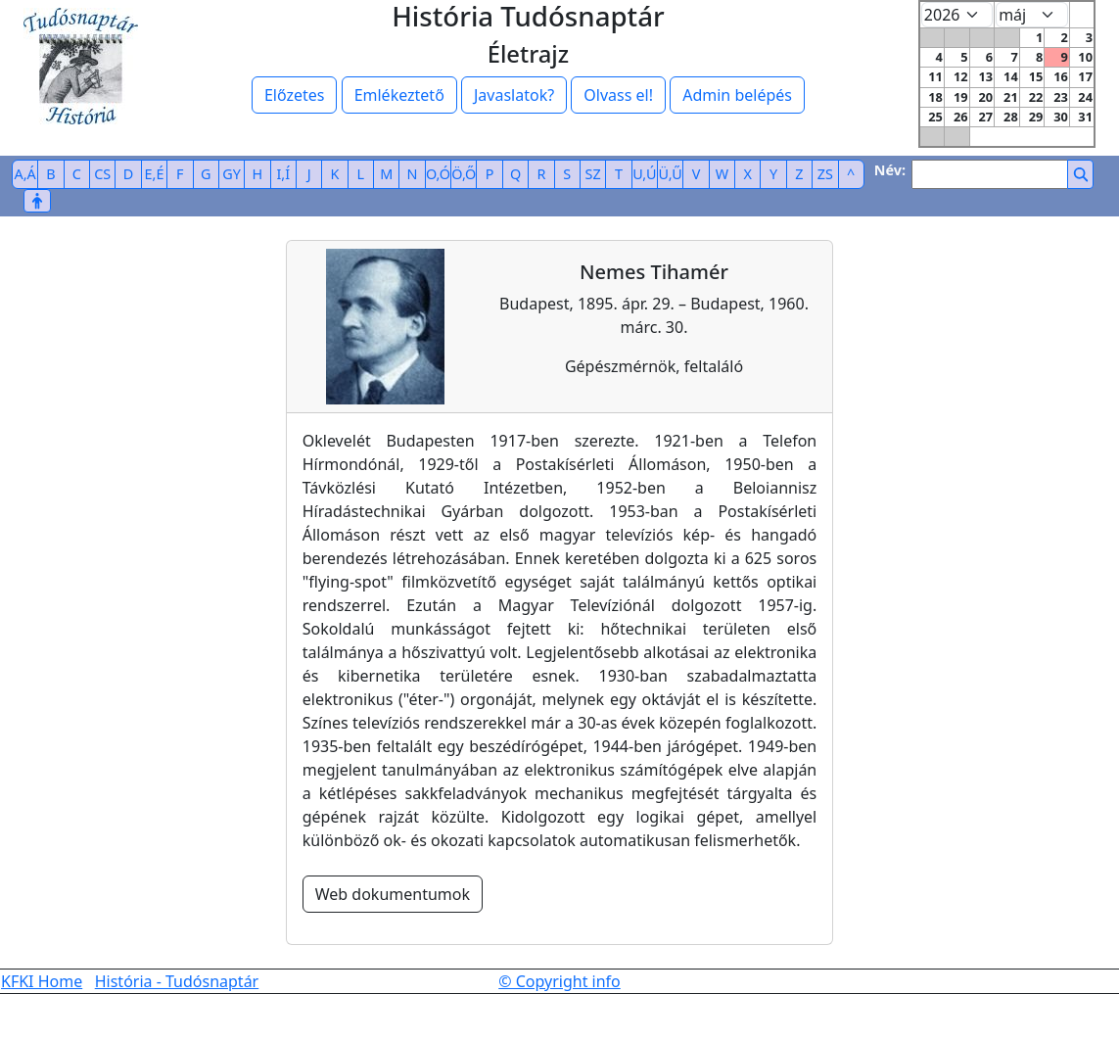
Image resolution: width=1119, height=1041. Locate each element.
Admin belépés (737, 95)
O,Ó (438, 174)
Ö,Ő (463, 174)
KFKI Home (41, 981)
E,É (154, 174)
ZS (825, 174)
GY (231, 174)
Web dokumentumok (392, 894)
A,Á (25, 174)
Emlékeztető (399, 95)
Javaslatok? (514, 95)
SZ (593, 174)
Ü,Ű (670, 174)
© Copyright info (559, 981)
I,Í (283, 174)
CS (102, 174)
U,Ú (644, 174)
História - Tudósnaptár (177, 981)
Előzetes (294, 95)
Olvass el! (618, 95)
